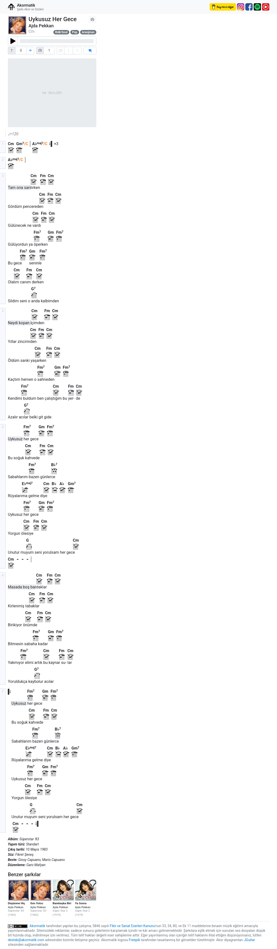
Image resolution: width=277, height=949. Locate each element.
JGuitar (249, 940)
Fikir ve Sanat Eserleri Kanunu (132, 926)
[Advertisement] (143, 110)
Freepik (134, 940)
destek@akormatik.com (26, 940)
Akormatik (37, 926)
